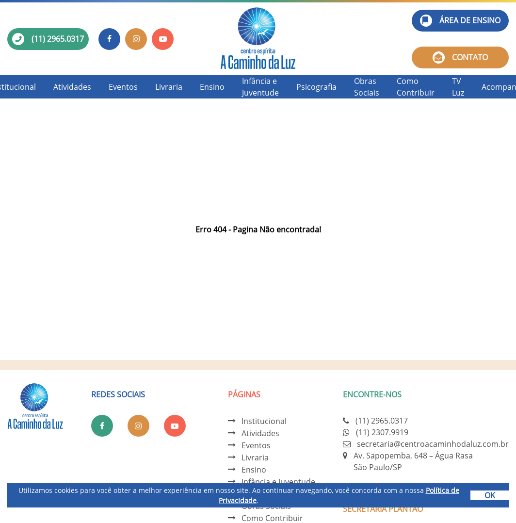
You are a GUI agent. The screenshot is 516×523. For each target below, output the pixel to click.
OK (489, 495)
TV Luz (458, 87)
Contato (460, 57)
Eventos (123, 87)
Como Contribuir (416, 87)
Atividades (72, 87)
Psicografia (316, 87)
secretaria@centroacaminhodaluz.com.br (433, 444)
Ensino (212, 87)
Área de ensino (460, 21)
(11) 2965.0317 (58, 38)
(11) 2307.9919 (382, 432)
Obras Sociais (366, 87)
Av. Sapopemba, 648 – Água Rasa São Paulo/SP (413, 461)
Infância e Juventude (260, 87)
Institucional (264, 421)
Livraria (168, 87)
